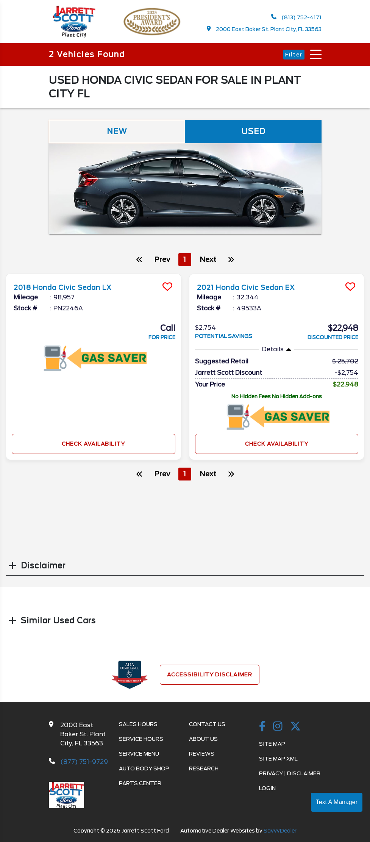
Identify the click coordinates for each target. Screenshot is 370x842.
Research (204, 768)
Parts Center (140, 783)
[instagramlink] (278, 727)
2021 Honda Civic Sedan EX (253, 287)
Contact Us (207, 724)
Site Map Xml (278, 759)
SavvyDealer (280, 831)
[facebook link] (262, 727)
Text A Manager (337, 802)
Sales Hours (138, 724)
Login (267, 788)
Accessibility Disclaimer (209, 674)
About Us (203, 739)
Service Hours (141, 739)
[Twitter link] (295, 727)
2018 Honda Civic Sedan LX (70, 287)
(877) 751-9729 (84, 761)
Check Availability (93, 444)
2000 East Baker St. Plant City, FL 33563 (264, 29)
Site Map (272, 744)
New (117, 131)
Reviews (201, 754)
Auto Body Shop (144, 768)
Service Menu (139, 754)
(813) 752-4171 (296, 17)
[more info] (93, 275)
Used (253, 131)
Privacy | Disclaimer (289, 773)
